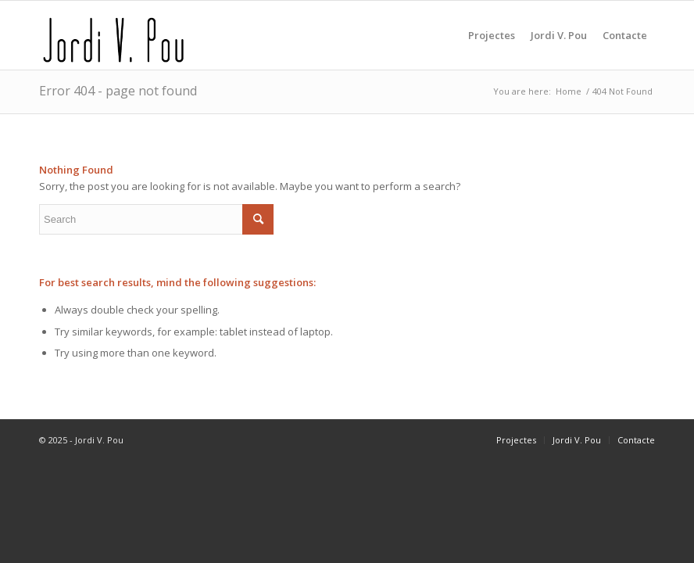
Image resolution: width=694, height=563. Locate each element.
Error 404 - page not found (118, 90)
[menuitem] (491, 35)
